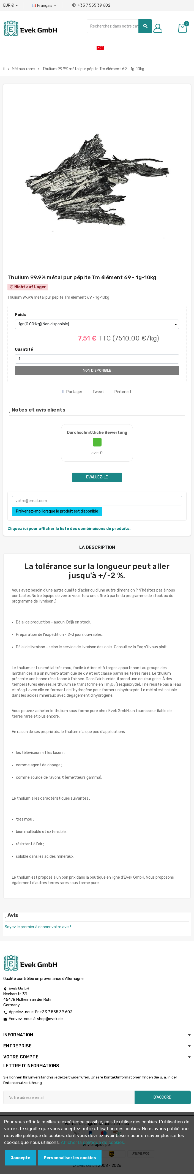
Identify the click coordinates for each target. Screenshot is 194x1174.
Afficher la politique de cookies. (93, 1142)
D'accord (162, 1097)
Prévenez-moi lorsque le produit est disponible (57, 511)
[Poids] (97, 324)
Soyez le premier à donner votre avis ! (38, 927)
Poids (20, 314)
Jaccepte (20, 1158)
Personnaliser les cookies (70, 1158)
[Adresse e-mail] (69, 1097)
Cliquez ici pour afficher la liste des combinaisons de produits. (68, 528)
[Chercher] (119, 26)
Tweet (96, 391)
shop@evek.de (50, 1019)
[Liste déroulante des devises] (10, 5)
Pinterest (121, 391)
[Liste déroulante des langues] (44, 6)
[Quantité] (97, 359)
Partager (72, 391)
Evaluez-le (97, 477)
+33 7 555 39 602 (91, 5)
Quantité (24, 349)
